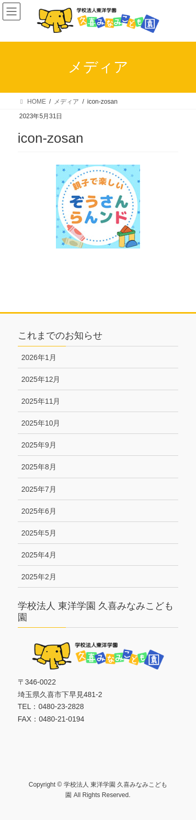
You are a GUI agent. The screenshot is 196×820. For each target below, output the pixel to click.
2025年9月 (38, 445)
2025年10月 (41, 423)
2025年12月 (41, 379)
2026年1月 (38, 357)
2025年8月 (38, 467)
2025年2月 (38, 577)
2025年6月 (38, 511)
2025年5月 (38, 533)
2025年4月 (38, 555)
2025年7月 (38, 489)
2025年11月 (41, 401)
